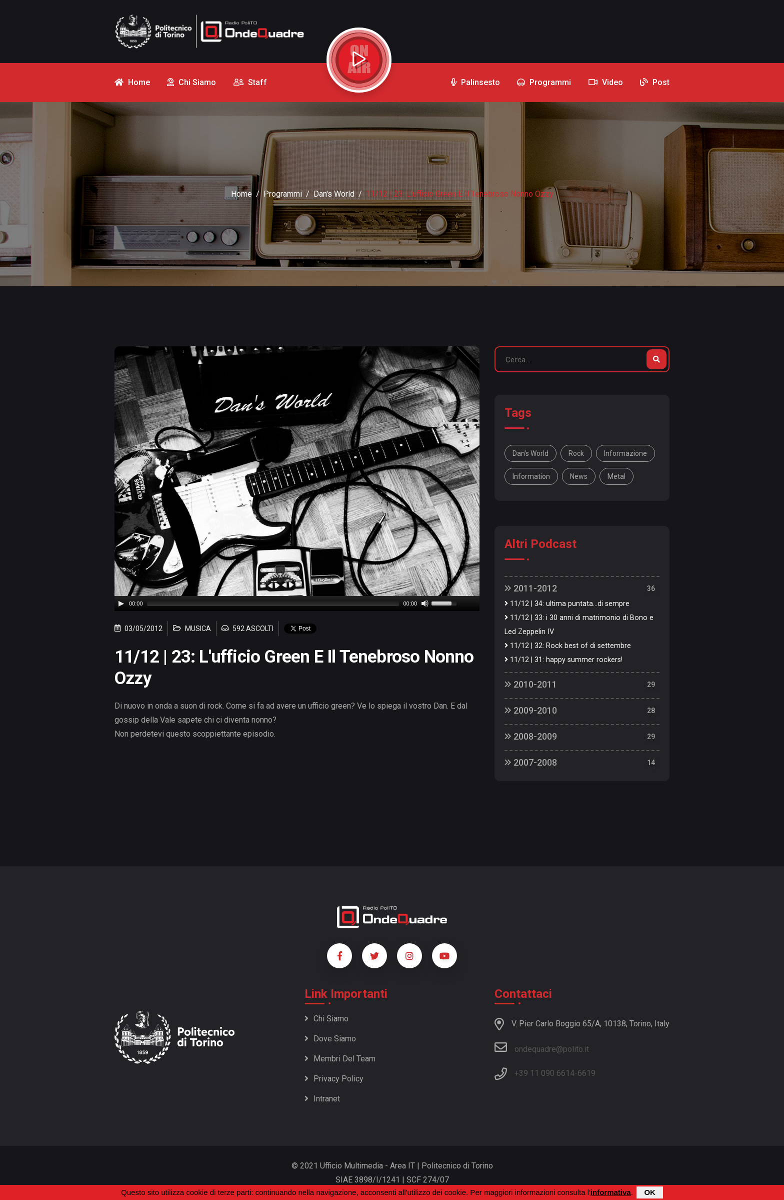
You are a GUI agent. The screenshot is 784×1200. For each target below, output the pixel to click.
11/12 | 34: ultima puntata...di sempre (567, 603)
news (579, 476)
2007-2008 (530, 762)
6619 (587, 1073)
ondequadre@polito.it (541, 1047)
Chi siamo (326, 1018)
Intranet (322, 1098)
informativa (610, 1192)
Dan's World (334, 194)
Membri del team (340, 1058)
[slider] (273, 603)
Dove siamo (330, 1038)
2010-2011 (530, 684)
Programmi (283, 194)
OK (650, 1192)
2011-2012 (530, 588)
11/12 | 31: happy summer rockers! (563, 660)
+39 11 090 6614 (544, 1073)
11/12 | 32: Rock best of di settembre (567, 646)
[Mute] (425, 603)
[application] (297, 603)
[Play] (121, 603)
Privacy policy (334, 1078)
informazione (625, 453)
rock (576, 453)
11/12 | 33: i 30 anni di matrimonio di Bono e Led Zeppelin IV (579, 625)
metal (617, 476)
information (531, 476)
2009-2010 (530, 710)
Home (241, 194)
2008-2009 (530, 736)
